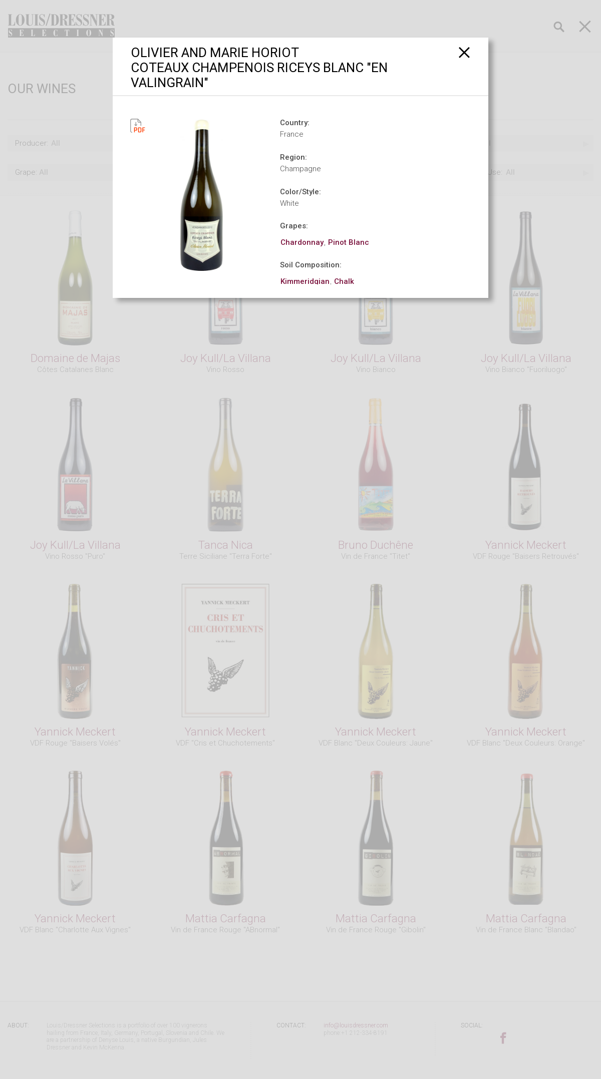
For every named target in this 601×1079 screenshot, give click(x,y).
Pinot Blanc (348, 242)
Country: (295, 122)
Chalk (344, 281)
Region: (293, 157)
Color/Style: (300, 191)
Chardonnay (302, 242)
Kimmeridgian (305, 281)
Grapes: (294, 225)
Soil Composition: (311, 264)
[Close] (464, 52)
